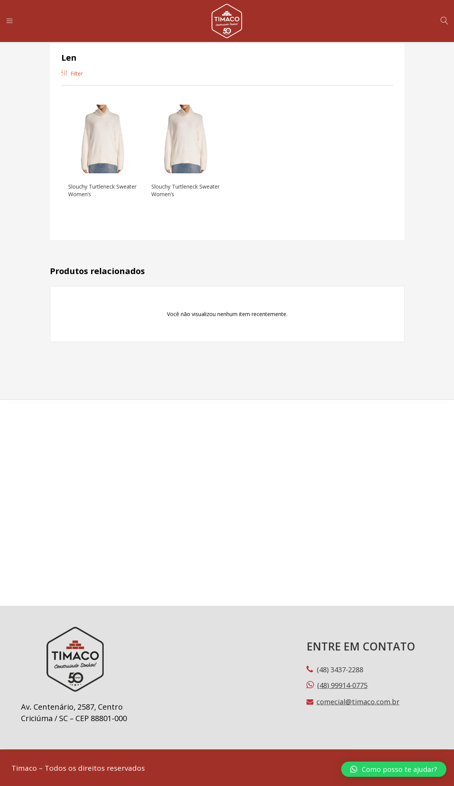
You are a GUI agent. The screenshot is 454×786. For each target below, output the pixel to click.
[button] (393, 769)
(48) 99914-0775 (342, 684)
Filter (72, 73)
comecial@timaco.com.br (357, 700)
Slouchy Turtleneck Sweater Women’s (92, 189)
